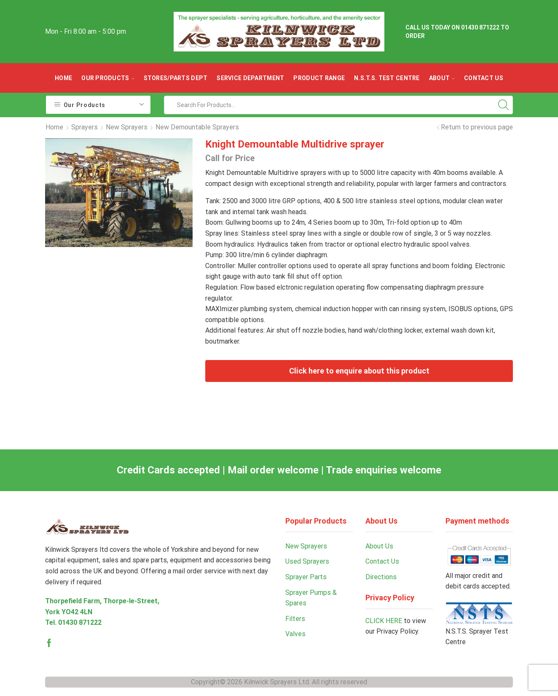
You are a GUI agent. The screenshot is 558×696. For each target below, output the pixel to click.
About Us (379, 546)
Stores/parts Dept (176, 78)
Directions (381, 577)
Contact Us (483, 78)
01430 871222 (80, 622)
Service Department (250, 78)
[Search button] (503, 105)
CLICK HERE (383, 621)
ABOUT (442, 78)
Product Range (319, 78)
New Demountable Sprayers (197, 127)
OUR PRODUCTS (107, 78)
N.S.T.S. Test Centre (387, 78)
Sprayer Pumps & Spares (311, 598)
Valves (295, 634)
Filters (295, 619)
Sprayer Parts (306, 577)
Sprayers (84, 127)
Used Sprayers (307, 561)
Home (63, 78)
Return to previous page (477, 127)
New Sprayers (127, 127)
